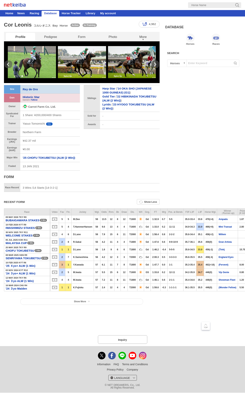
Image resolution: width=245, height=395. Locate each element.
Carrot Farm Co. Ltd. (39, 106)
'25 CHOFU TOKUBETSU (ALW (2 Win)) (49, 157)
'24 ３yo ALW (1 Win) (20, 281)
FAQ (116, 364)
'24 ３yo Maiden (16, 288)
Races (216, 39)
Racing (34, 13)
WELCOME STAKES (19, 235)
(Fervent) (223, 264)
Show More (81, 301)
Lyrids (106, 104)
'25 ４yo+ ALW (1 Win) (20, 265)
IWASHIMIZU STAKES (20, 227)
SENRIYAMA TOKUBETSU (23, 258)
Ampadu (223, 219)
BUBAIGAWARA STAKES (23, 220)
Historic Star (31, 97)
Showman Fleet (227, 280)
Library (90, 13)
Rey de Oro (30, 89)
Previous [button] (8, 64)
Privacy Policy (115, 369)
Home (9, 13)
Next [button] (155, 64)
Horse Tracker (71, 13)
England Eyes (226, 257)
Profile (20, 37)
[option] (32, 62)
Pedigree (50, 37)
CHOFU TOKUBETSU (20, 250)
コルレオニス (42, 25)
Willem (222, 234)
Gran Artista (225, 242)
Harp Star (108, 88)
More (143, 37)
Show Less (148, 201)
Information (103, 364)
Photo (113, 37)
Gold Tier (108, 96)
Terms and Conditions (135, 364)
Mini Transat (225, 226)
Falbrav (34, 100)
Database (50, 13)
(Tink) (222, 249)
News (21, 13)
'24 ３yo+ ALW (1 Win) (20, 273)
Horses (190, 39)
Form (82, 37)
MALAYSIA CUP (16, 243)
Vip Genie (224, 272)
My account (108, 13)
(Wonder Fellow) (227, 287)
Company (132, 369)
